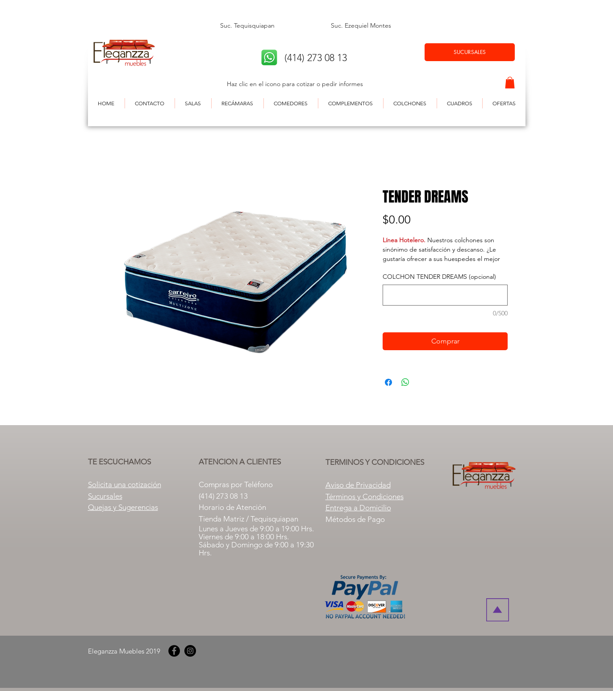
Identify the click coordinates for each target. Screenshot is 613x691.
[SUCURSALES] (470, 52)
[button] (510, 82)
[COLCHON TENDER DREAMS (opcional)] (445, 295)
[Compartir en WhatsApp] (405, 382)
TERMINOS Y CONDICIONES (374, 462)
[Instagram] (190, 651)
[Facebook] (174, 651)
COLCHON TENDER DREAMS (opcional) (439, 277)
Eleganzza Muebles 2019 (124, 651)
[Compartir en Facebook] (388, 382)
